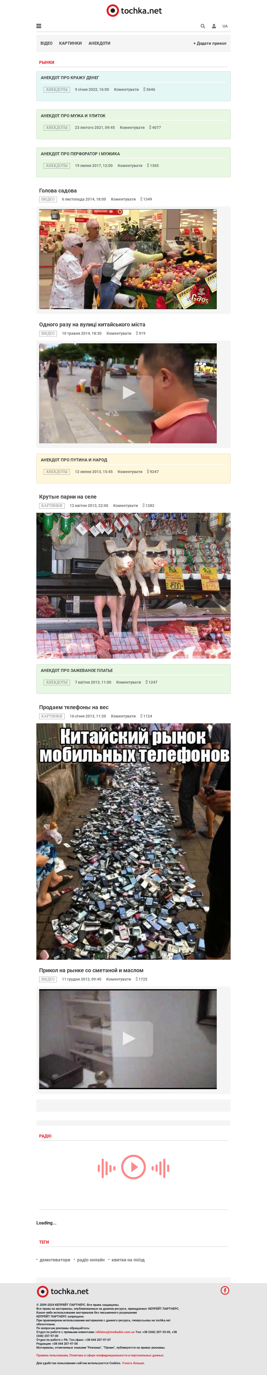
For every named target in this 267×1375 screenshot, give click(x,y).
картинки (51, 506)
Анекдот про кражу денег (70, 77)
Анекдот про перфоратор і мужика (80, 153)
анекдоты (57, 90)
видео (48, 199)
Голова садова (58, 190)
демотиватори (55, 1259)
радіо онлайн (91, 1259)
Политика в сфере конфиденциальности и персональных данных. (116, 1355)
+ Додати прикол (209, 43)
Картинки (70, 43)
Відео (46, 43)
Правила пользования (52, 1355)
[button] (214, 26)
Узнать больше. (133, 1363)
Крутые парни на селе (68, 496)
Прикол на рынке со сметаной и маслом (91, 970)
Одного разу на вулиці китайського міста (92, 324)
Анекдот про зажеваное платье (77, 670)
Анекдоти (99, 43)
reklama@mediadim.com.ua (115, 1332)
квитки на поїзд (128, 1259)
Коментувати (127, 89)
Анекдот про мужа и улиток (73, 115)
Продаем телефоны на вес (74, 707)
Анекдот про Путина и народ (74, 460)
